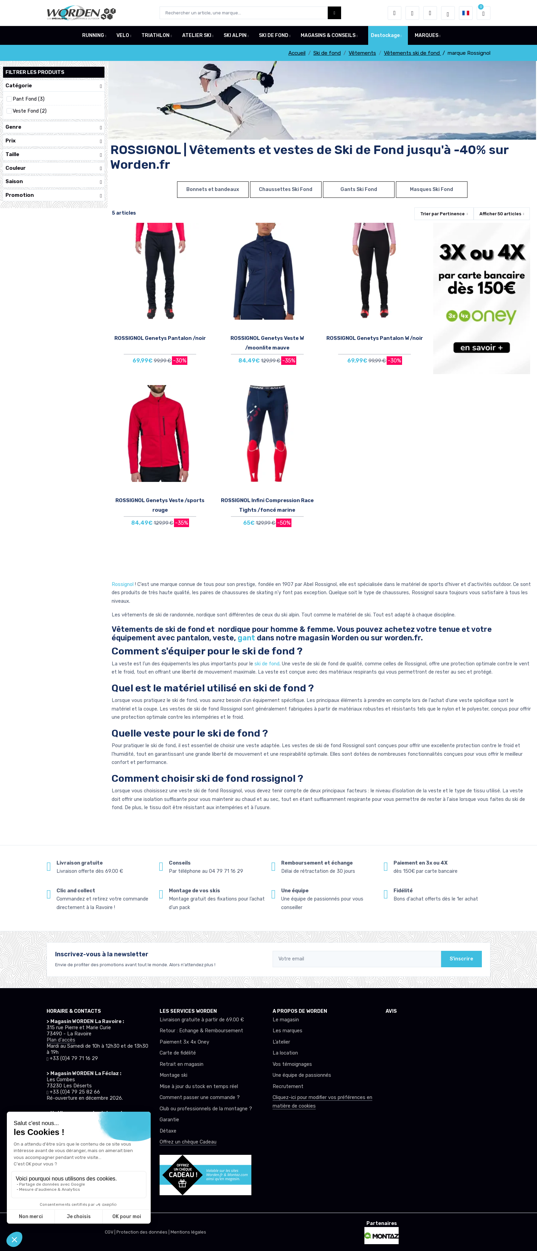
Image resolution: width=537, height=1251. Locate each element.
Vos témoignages (292, 1064)
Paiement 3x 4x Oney (184, 1042)
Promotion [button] (53, 195)
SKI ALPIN (235, 35)
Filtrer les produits (34, 72)
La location (285, 1053)
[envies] (412, 13)
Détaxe (168, 1131)
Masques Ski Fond (431, 189)
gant (246, 638)
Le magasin (286, 1020)
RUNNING (93, 35)
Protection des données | (143, 1232)
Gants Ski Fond (358, 189)
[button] (394, 13)
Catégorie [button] (53, 85)
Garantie (169, 1120)
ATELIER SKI (196, 35)
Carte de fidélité (178, 1053)
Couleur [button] (53, 168)
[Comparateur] (430, 13)
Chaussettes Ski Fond (285, 189)
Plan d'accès (61, 1040)
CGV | (110, 1232)
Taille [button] (53, 154)
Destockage (385, 35)
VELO (122, 35)
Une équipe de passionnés (302, 1075)
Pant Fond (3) (29, 99)
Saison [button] (53, 181)
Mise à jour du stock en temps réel (199, 1086)
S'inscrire (461, 959)
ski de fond (266, 664)
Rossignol (123, 584)
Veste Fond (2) (30, 111)
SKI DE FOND (273, 35)
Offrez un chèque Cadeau (188, 1142)
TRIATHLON (155, 35)
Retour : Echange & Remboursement (201, 1031)
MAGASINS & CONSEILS (328, 35)
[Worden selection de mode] (448, 13)
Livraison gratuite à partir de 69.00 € (202, 1020)
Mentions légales (188, 1232)
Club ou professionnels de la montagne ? (206, 1109)
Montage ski (173, 1075)
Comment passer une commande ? (200, 1097)
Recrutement (288, 1086)
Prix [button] (53, 141)
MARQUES (426, 35)
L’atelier (281, 1042)
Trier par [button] (442, 213)
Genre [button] (53, 127)
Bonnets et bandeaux (212, 189)
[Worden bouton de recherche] (334, 13)
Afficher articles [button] (500, 213)
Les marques (287, 1031)
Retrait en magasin (181, 1064)
